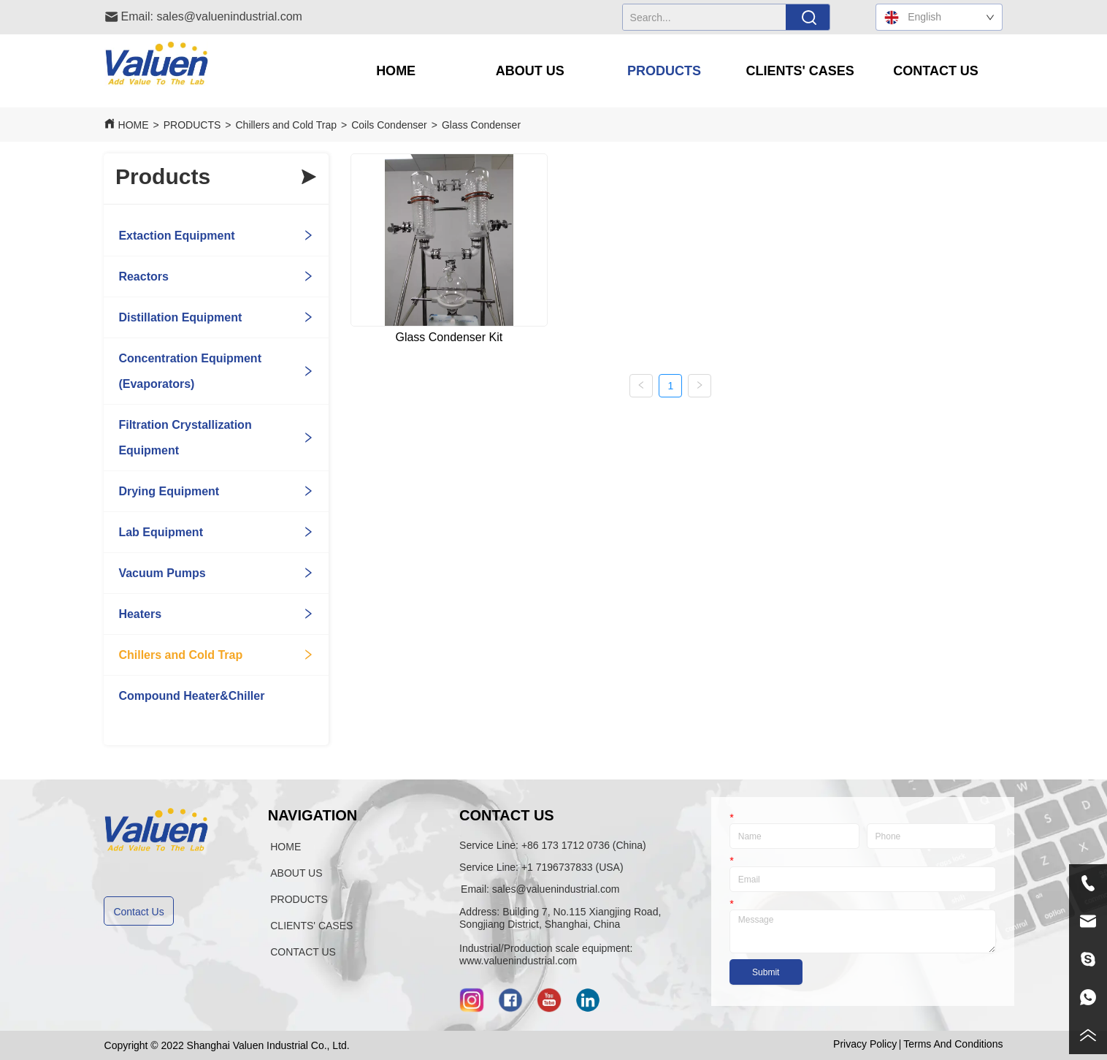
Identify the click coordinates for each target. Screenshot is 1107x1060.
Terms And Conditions (953, 1044)
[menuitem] (530, 70)
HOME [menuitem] (395, 71)
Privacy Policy (865, 1044)
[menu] (666, 70)
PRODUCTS (192, 125)
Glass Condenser (481, 125)
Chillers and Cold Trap (286, 125)
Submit (765, 972)
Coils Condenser (389, 125)
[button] (530, 71)
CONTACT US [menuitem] (935, 71)
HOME (133, 125)
